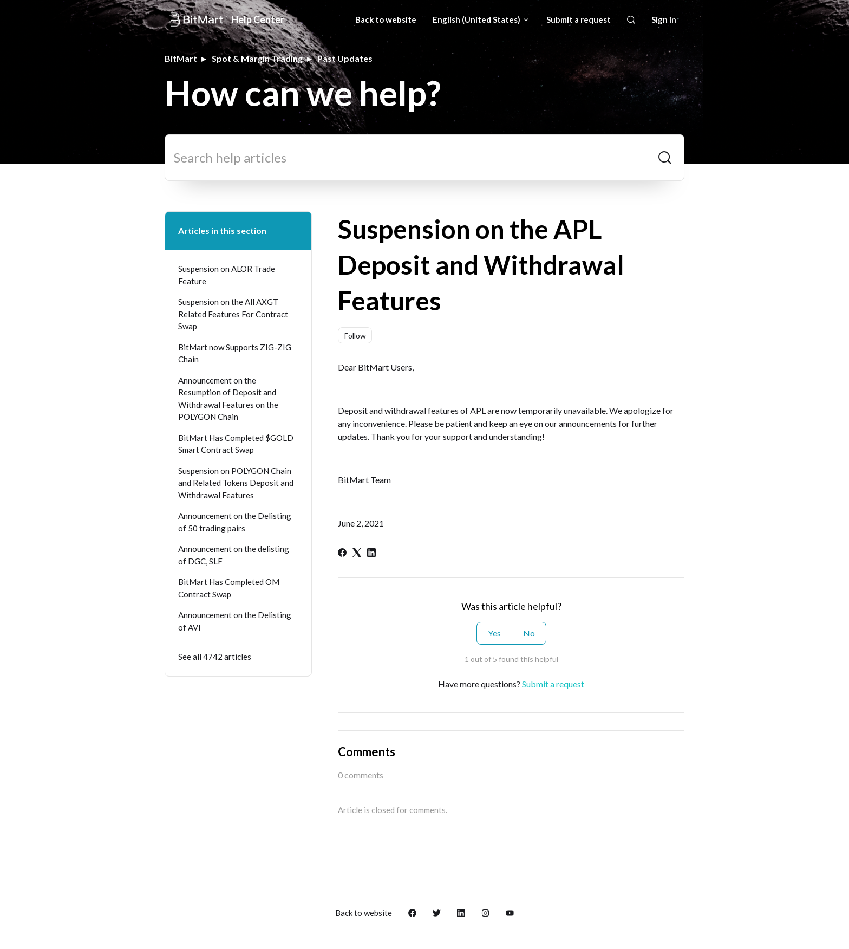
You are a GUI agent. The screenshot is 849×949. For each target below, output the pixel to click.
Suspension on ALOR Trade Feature (226, 275)
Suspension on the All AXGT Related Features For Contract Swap (233, 314)
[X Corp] (356, 553)
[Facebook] (342, 553)
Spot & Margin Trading (257, 58)
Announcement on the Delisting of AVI (234, 621)
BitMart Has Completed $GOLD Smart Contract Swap (235, 444)
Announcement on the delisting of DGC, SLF (233, 555)
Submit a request (578, 19)
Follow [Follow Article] (355, 335)
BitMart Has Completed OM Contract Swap (228, 588)
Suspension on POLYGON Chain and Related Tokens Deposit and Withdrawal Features (235, 483)
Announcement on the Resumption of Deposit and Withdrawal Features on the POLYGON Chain (228, 398)
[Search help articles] (424, 157)
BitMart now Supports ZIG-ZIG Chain (234, 353)
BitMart (181, 58)
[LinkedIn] (371, 553)
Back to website (385, 19)
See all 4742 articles (214, 656)
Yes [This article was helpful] (494, 633)
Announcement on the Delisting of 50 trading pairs (234, 522)
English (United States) (481, 19)
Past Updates (345, 58)
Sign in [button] (663, 19)
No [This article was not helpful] (529, 633)
